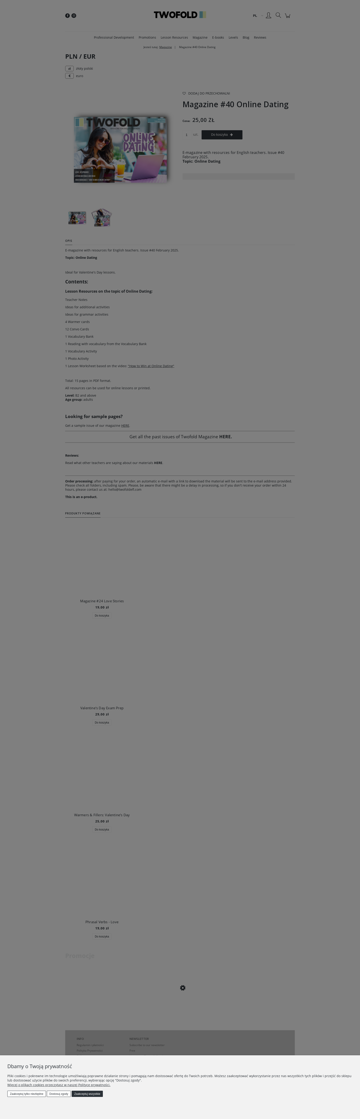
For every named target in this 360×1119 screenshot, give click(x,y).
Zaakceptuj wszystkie (87, 1094)
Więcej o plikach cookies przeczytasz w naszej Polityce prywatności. (58, 1085)
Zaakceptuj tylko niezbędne (26, 1094)
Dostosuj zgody (58, 1094)
